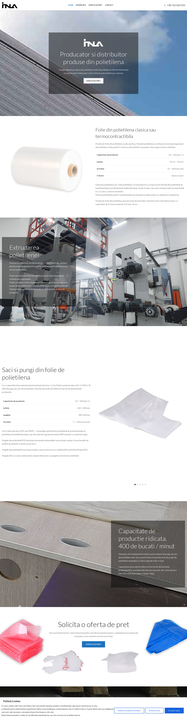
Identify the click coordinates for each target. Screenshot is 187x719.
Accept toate (174, 710)
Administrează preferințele (129, 710)
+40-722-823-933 (174, 5)
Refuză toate (154, 710)
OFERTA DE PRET (93, 81)
